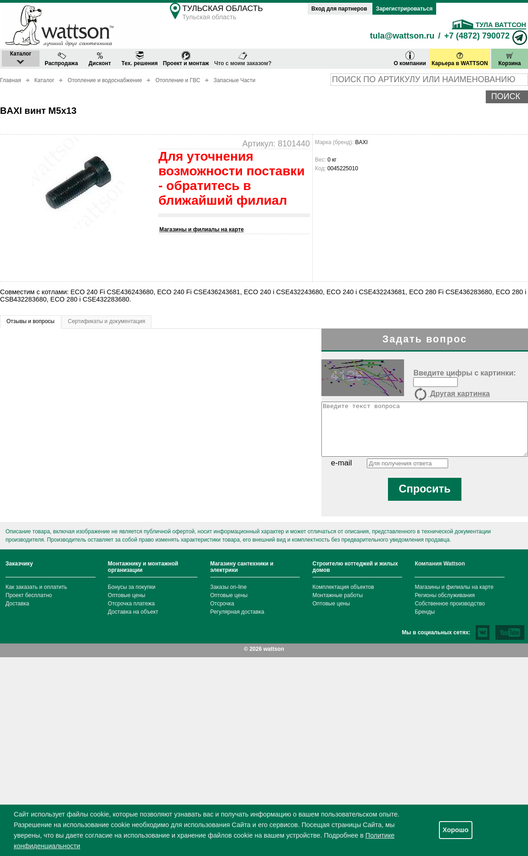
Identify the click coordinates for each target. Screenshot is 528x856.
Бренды (424, 612)
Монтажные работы (338, 595)
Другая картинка (451, 394)
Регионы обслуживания (445, 595)
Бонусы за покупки (132, 587)
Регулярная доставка (237, 612)
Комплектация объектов (343, 587)
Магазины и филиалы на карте (201, 229)
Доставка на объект (133, 612)
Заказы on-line (228, 587)
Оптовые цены (127, 595)
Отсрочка (222, 603)
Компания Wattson (440, 563)
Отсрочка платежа (131, 603)
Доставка (17, 603)
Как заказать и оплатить (36, 587)
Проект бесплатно (29, 595)
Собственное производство (450, 603)
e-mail (341, 463)
